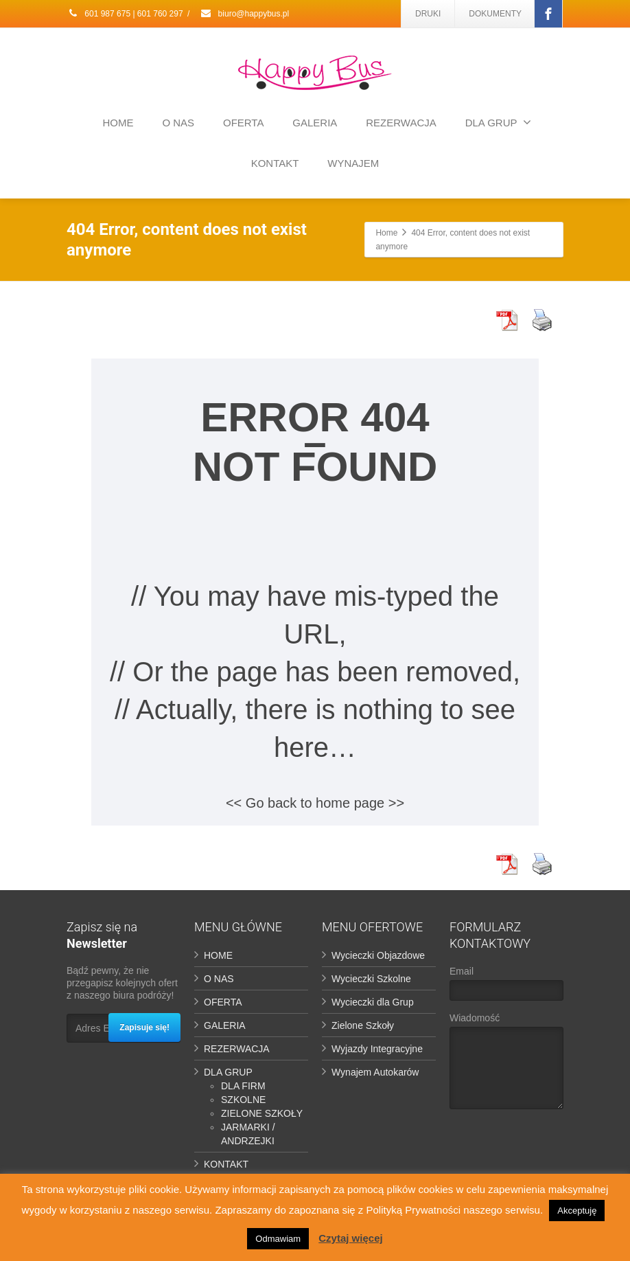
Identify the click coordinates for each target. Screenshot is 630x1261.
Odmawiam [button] (278, 1239)
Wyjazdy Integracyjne (377, 1048)
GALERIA (314, 122)
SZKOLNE (243, 1099)
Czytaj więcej (350, 1238)
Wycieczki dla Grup (372, 1002)
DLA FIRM (243, 1085)
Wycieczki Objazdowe (378, 955)
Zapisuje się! (144, 1027)
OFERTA (243, 122)
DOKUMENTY (495, 14)
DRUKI (428, 14)
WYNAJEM (353, 163)
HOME (118, 122)
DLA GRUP (498, 122)
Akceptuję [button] (576, 1210)
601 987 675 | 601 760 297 (125, 14)
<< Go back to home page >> (315, 802)
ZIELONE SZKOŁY (262, 1113)
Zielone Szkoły (362, 1025)
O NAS (178, 122)
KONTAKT (275, 163)
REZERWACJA (401, 122)
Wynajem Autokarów (375, 1072)
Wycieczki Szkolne (371, 978)
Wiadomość (506, 1064)
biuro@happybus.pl (244, 14)
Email (506, 987)
